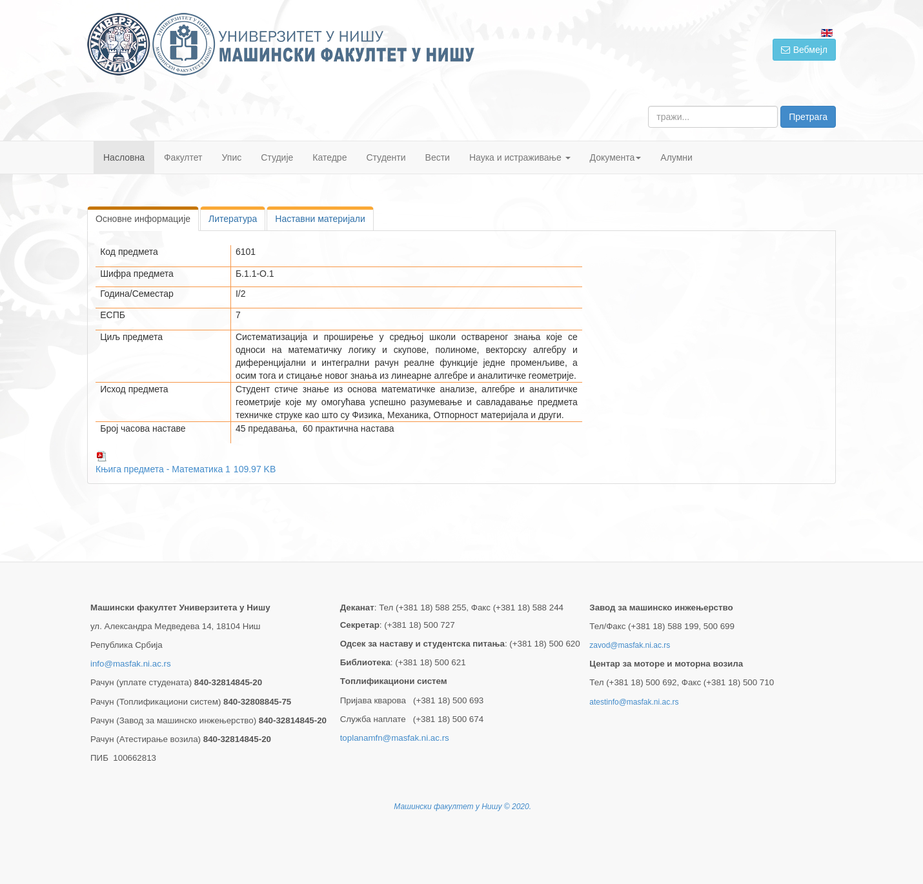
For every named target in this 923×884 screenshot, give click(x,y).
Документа (616, 157)
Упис (232, 157)
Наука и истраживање (520, 157)
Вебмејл (804, 50)
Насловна (124, 157)
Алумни (676, 157)
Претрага (808, 117)
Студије (277, 157)
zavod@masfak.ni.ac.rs (629, 645)
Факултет (183, 157)
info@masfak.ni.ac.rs (130, 663)
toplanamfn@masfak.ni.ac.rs (394, 738)
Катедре (329, 157)
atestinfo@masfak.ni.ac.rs (633, 702)
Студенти (385, 157)
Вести (437, 157)
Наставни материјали (320, 219)
